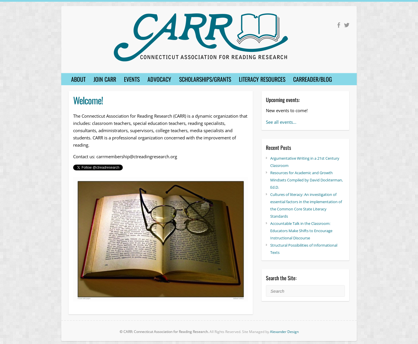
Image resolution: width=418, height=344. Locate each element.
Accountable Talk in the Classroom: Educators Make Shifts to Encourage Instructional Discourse (301, 231)
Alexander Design (284, 331)
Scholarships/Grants (205, 79)
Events (132, 79)
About (78, 79)
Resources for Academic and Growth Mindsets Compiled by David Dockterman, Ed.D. (306, 180)
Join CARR (104, 79)
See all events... (281, 122)
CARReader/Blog (312, 79)
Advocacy (159, 79)
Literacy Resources (262, 79)
